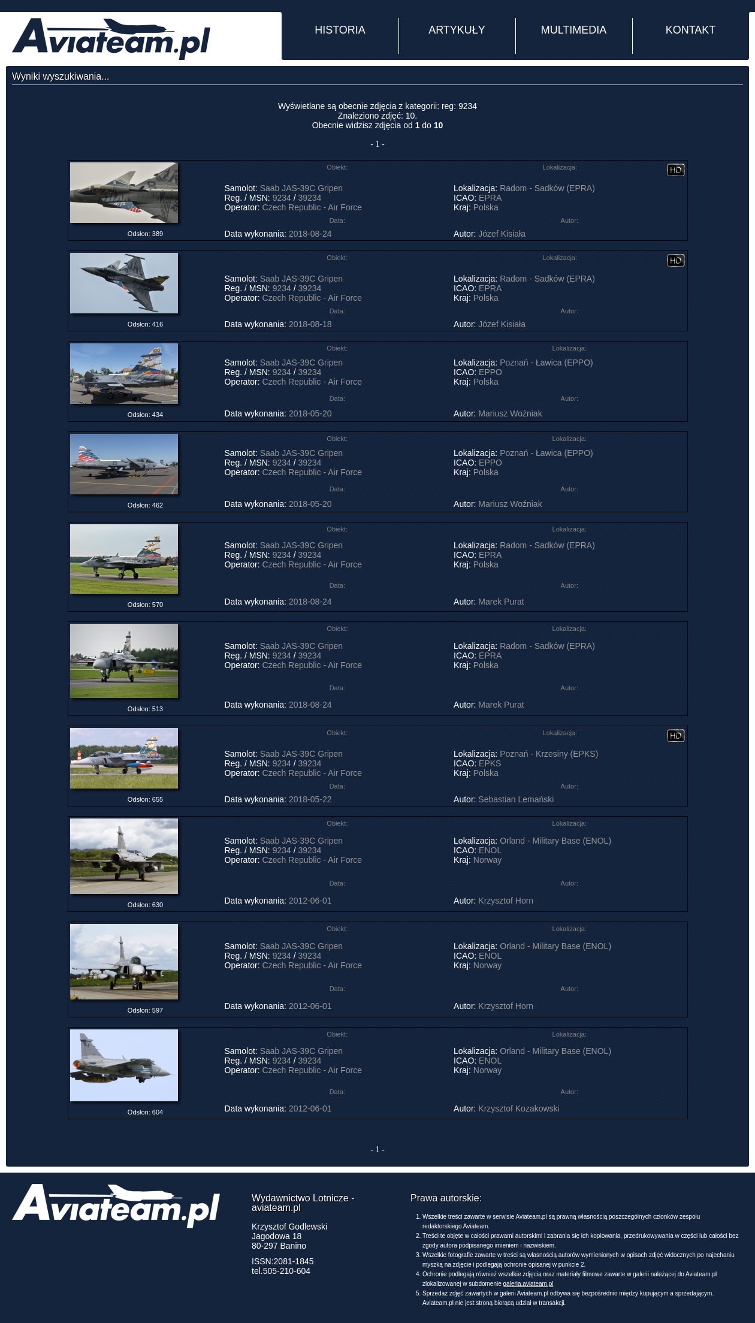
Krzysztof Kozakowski (518, 1108)
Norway (487, 860)
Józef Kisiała (502, 233)
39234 (309, 198)
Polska (486, 207)
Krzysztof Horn (505, 900)
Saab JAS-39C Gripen (301, 188)
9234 (282, 198)
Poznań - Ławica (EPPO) (546, 362)
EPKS (490, 763)
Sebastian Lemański (516, 799)
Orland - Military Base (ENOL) (555, 840)
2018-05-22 (310, 799)
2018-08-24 (310, 233)
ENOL (490, 850)
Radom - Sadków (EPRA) (547, 188)
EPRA (490, 198)
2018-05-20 (310, 413)
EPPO (490, 372)
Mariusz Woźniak (510, 413)
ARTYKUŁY (456, 30)
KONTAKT (691, 30)
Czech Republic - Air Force (312, 207)
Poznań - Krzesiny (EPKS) (549, 754)
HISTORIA (340, 30)
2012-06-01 (310, 900)
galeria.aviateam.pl (528, 1283)
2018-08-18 (310, 324)
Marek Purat (501, 601)
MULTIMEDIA (574, 30)
